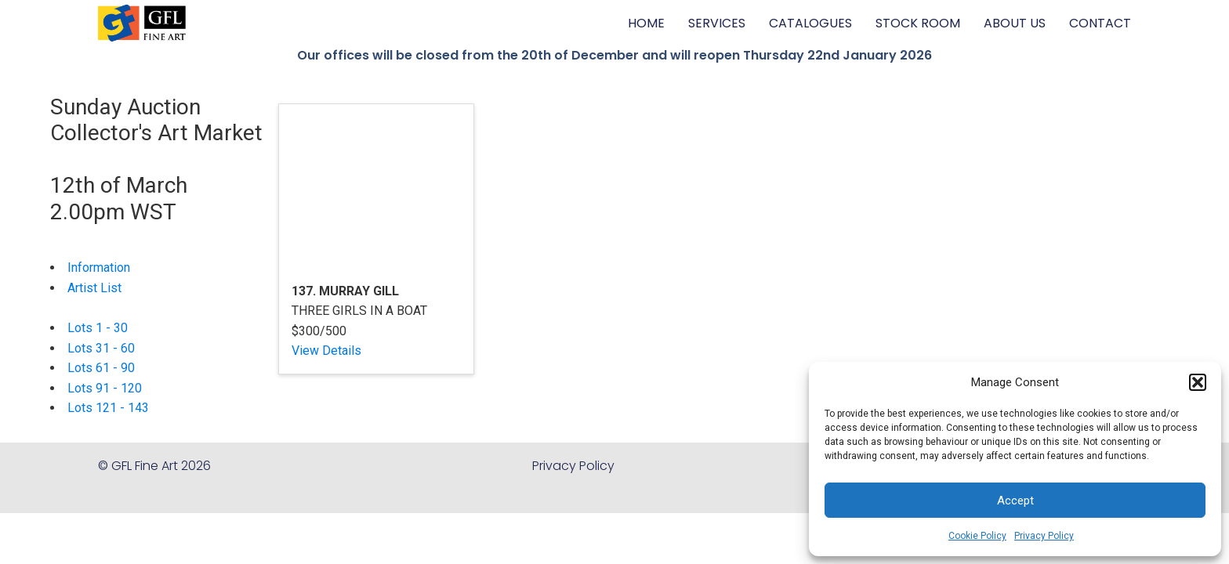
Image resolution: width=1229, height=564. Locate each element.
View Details (326, 350)
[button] (1197, 382)
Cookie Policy (977, 535)
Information (98, 267)
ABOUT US (1015, 23)
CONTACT (1100, 23)
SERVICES (716, 23)
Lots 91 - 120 (104, 388)
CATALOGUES (810, 23)
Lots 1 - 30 (97, 327)
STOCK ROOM (918, 23)
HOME (646, 23)
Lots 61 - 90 (101, 367)
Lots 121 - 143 (108, 407)
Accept (1015, 501)
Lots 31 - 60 (101, 348)
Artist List (94, 287)
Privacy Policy (1044, 535)
